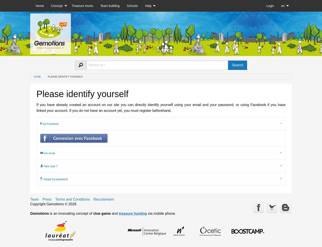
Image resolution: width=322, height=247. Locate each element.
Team (34, 199)
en (283, 6)
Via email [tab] (47, 153)
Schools (132, 6)
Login (270, 6)
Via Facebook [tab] (49, 124)
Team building (109, 6)
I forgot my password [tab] (54, 179)
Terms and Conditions (72, 199)
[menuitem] (39, 6)
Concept (57, 6)
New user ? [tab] (49, 166)
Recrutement (103, 199)
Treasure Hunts (82, 6)
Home (40, 6)
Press (47, 199)
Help (148, 6)
